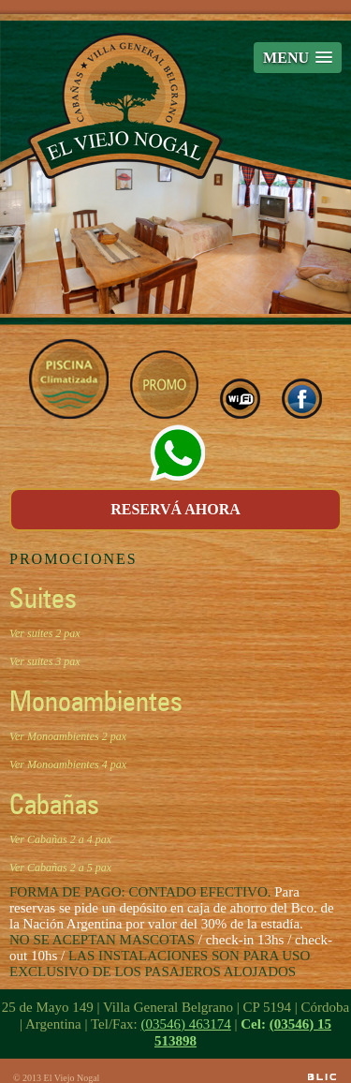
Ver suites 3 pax (44, 661)
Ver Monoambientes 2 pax (67, 736)
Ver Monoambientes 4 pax (67, 764)
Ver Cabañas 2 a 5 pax (60, 867)
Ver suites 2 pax (44, 633)
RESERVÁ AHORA (175, 509)
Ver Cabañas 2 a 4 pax (60, 839)
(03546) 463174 (185, 1023)
